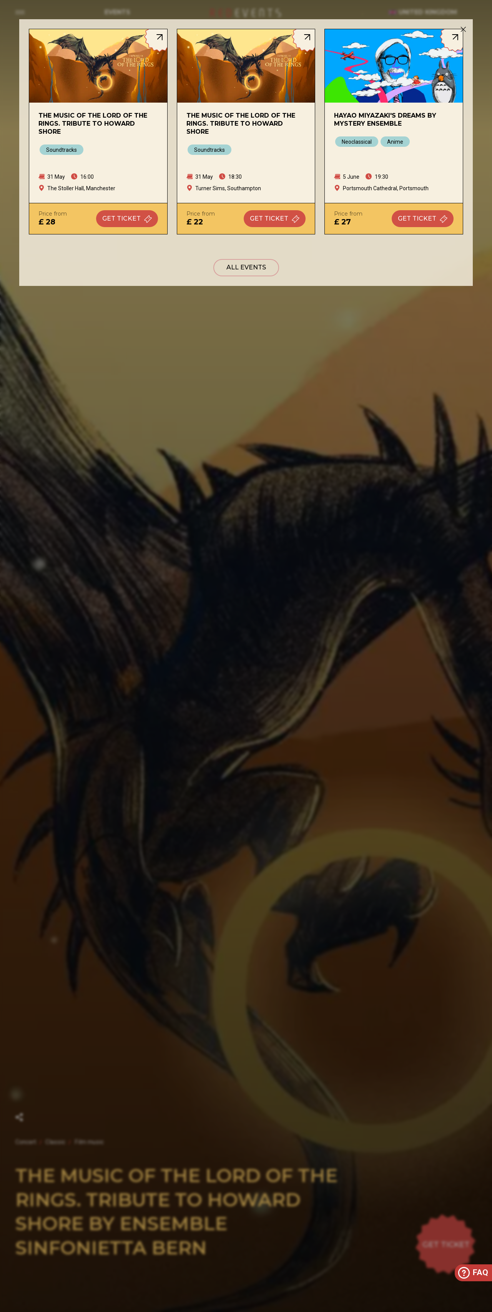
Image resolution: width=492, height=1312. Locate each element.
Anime (395, 142)
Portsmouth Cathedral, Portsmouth (386, 188)
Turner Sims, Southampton (228, 188)
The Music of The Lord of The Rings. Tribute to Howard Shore (92, 123)
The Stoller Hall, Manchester (81, 188)
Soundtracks (61, 150)
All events (246, 267)
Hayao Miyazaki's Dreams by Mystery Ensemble (385, 119)
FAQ (472, 1272)
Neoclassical (357, 142)
